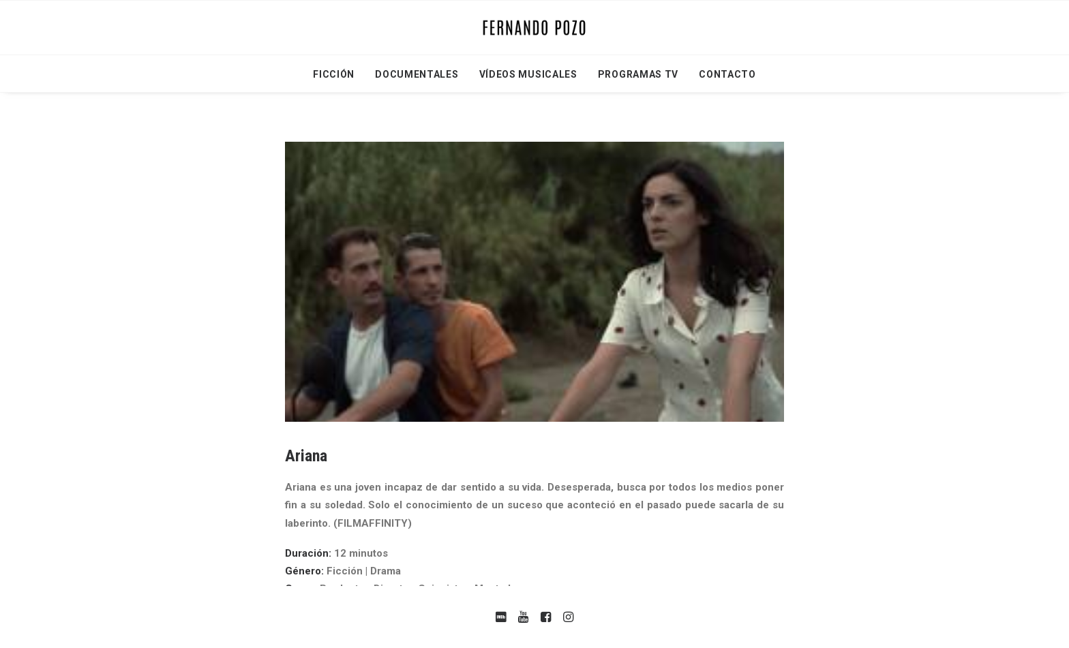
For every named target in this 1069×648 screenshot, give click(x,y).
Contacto (727, 74)
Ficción (334, 74)
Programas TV (638, 74)
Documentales (416, 74)
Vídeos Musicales (528, 74)
